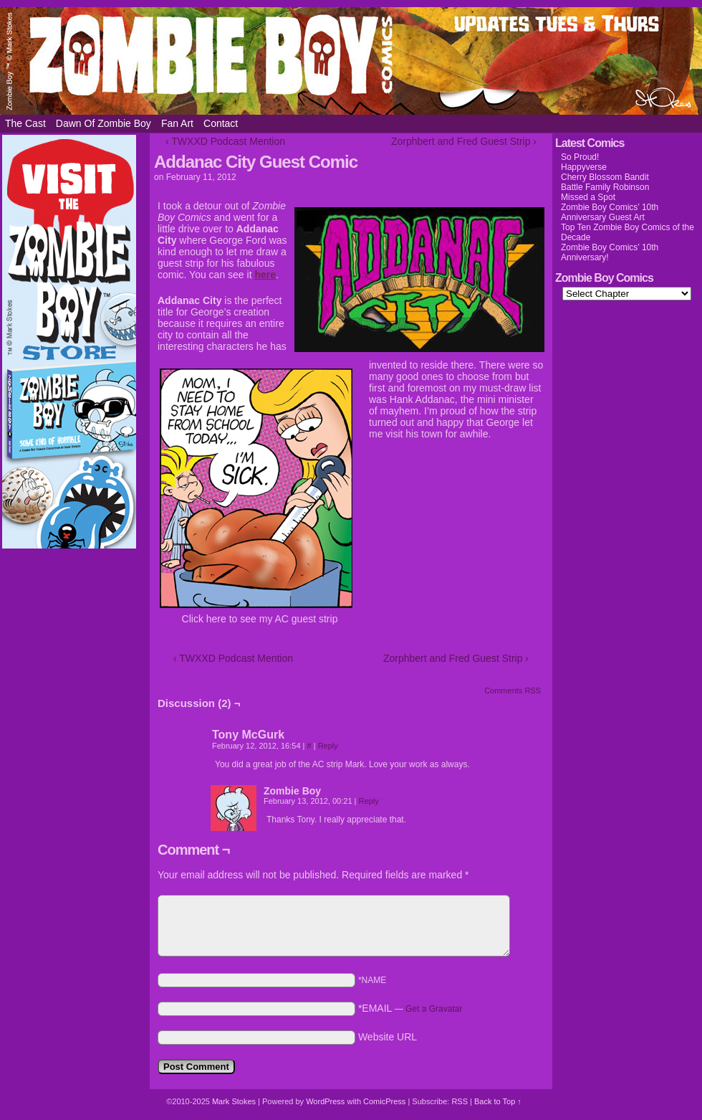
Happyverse (584, 167)
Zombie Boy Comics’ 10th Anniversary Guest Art (609, 212)
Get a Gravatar (433, 1009)
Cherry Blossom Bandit (605, 177)
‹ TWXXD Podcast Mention (225, 141)
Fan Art (177, 123)
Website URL (387, 1037)
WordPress (325, 1101)
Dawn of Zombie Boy (103, 123)
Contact (220, 123)
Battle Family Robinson (605, 187)
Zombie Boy (351, 61)
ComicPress (384, 1101)
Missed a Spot (588, 197)
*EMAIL (410, 1008)
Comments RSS (512, 690)
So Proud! (580, 157)
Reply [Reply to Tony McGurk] (328, 745)
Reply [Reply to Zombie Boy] (369, 801)
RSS (459, 1101)
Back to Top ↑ (497, 1101)
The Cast (25, 123)
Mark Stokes (235, 1101)
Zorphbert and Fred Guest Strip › (464, 141)
